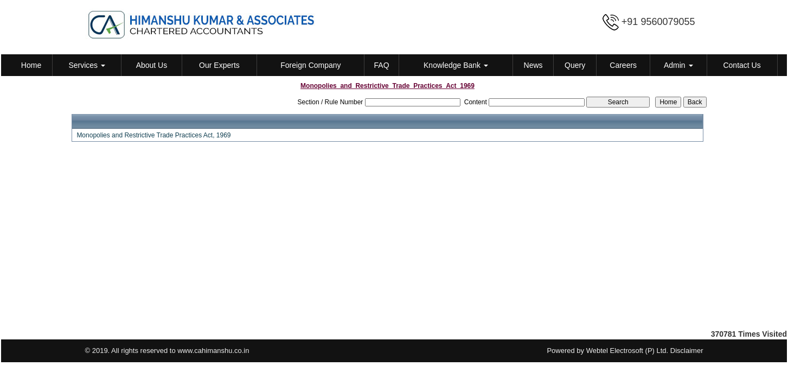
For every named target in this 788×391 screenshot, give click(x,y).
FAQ (381, 65)
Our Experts (219, 65)
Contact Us (741, 65)
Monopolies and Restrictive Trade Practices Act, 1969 (153, 135)
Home (31, 65)
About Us (152, 65)
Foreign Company (310, 65)
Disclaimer (686, 350)
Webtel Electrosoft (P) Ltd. (627, 350)
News (533, 65)
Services (86, 65)
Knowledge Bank (456, 65)
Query (575, 65)
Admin (678, 65)
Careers (623, 65)
